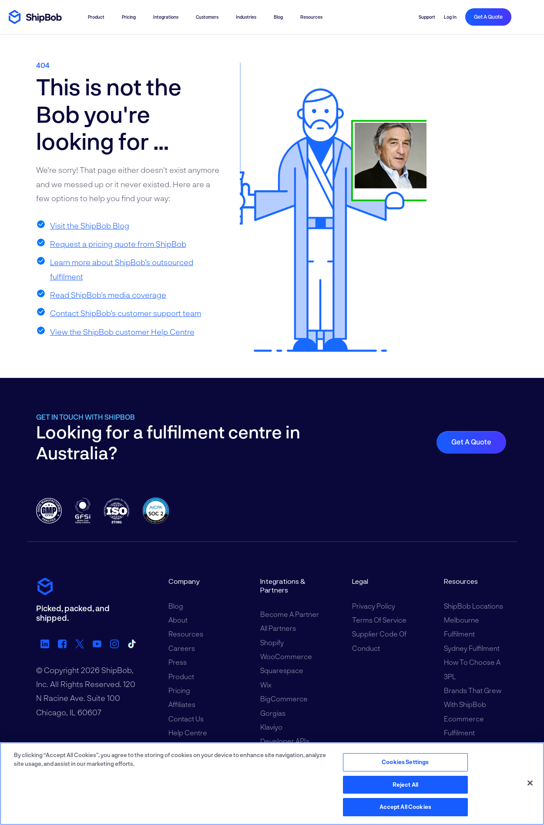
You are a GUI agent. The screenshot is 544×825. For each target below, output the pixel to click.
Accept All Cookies (405, 806)
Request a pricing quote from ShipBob (118, 244)
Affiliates (181, 704)
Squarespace (281, 670)
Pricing (129, 17)
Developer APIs (284, 741)
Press (177, 662)
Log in (450, 17)
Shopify (272, 642)
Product (96, 17)
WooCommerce (286, 656)
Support (427, 17)
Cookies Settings (405, 761)
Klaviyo (271, 727)
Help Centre (187, 732)
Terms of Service (379, 620)
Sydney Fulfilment (472, 648)
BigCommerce (284, 698)
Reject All (405, 784)
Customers (207, 17)
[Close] (530, 783)
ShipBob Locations (473, 606)
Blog (278, 17)
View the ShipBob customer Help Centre (122, 332)
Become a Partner (289, 614)
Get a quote (488, 16)
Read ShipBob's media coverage (108, 295)
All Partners (278, 628)
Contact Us (186, 718)
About (178, 620)
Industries (246, 17)
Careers (181, 648)
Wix (266, 684)
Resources (311, 17)
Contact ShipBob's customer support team (125, 313)
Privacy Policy (373, 606)
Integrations (165, 17)
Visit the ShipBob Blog (89, 225)
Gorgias (272, 713)
